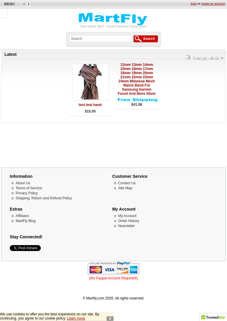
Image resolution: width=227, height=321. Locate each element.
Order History (128, 221)
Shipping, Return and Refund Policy (44, 198)
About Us (23, 183)
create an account (213, 3)
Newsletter (126, 226)
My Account (127, 216)
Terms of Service (29, 188)
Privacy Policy (27, 193)
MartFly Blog (25, 221)
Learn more (76, 318)
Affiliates (22, 216)
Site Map (125, 188)
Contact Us (127, 183)
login (194, 3)
